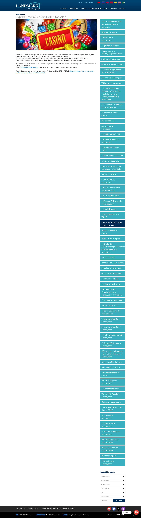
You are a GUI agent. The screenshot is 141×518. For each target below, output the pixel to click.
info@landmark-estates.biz (29, 67)
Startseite (63, 8)
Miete (106, 8)
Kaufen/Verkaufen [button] (95, 8)
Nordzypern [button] (74, 8)
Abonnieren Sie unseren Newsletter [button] (58, 509)
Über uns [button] (114, 8)
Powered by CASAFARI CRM (116, 515)
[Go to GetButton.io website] (136, 516)
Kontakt (122, 8)
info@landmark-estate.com (78, 515)
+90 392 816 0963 (26, 515)
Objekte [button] (83, 8)
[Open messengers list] (136, 512)
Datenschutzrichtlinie (27, 509)
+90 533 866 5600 (52, 515)
